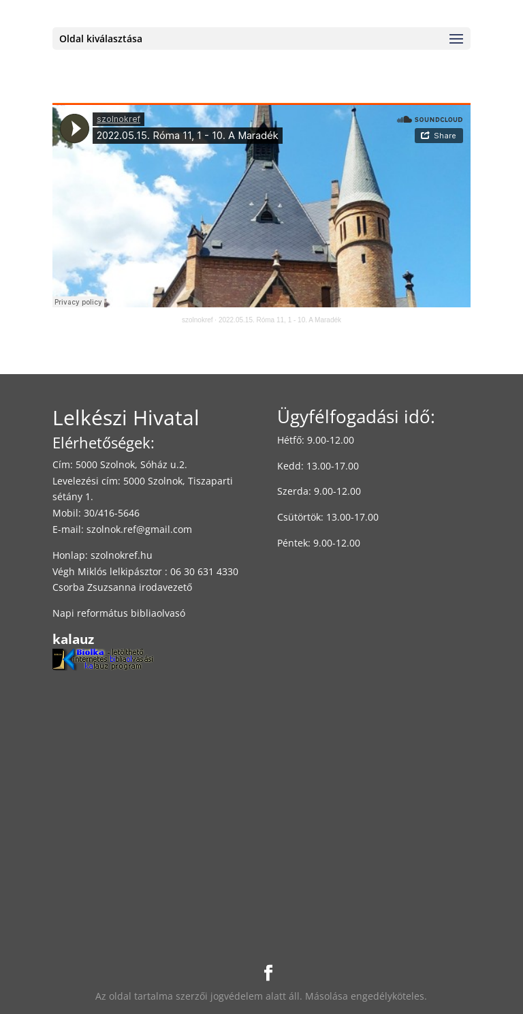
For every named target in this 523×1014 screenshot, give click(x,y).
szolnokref (197, 320)
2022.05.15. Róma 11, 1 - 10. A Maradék (280, 320)
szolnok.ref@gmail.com (139, 529)
